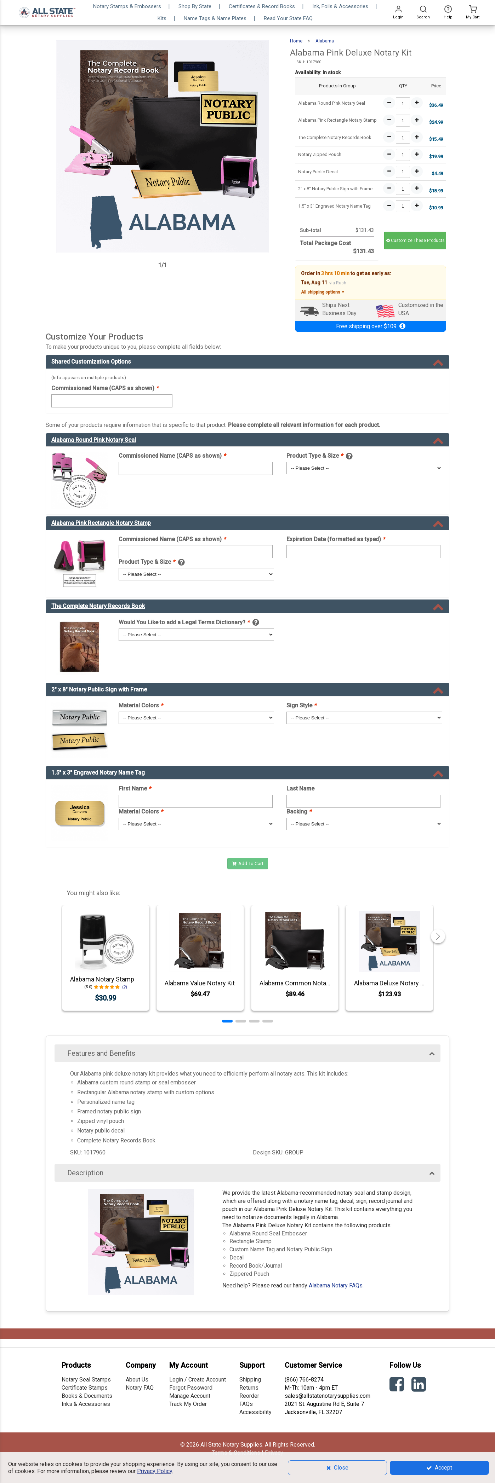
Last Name (300, 788)
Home (296, 41)
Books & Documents (87, 1395)
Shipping (250, 1379)
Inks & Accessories (86, 1404)
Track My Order (188, 1404)
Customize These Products (415, 240)
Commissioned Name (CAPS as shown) (104, 388)
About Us (137, 1379)
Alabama (324, 41)
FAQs (246, 1404)
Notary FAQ (140, 1387)
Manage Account (189, 1395)
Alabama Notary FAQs (336, 1285)
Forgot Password (190, 1387)
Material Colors (141, 705)
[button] (227, 1021)
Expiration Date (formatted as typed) (335, 539)
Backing (298, 811)
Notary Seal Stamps (86, 1379)
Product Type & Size (314, 455)
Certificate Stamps (85, 1387)
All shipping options (323, 292)
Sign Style (301, 705)
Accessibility (255, 1412)
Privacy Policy (154, 1471)
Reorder (249, 1395)
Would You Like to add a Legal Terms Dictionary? (184, 622)
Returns (248, 1387)
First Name (135, 788)
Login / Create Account (197, 1379)
